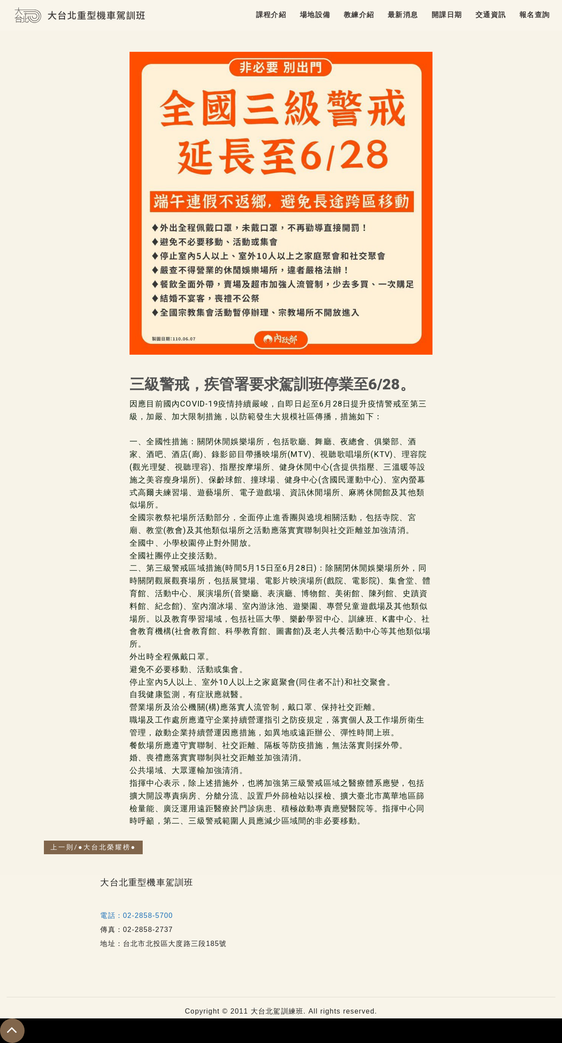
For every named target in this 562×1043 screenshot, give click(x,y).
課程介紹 (271, 15)
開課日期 (447, 15)
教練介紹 (359, 15)
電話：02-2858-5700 (136, 915)
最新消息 (403, 15)
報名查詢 (534, 15)
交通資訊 (491, 15)
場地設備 (315, 15)
